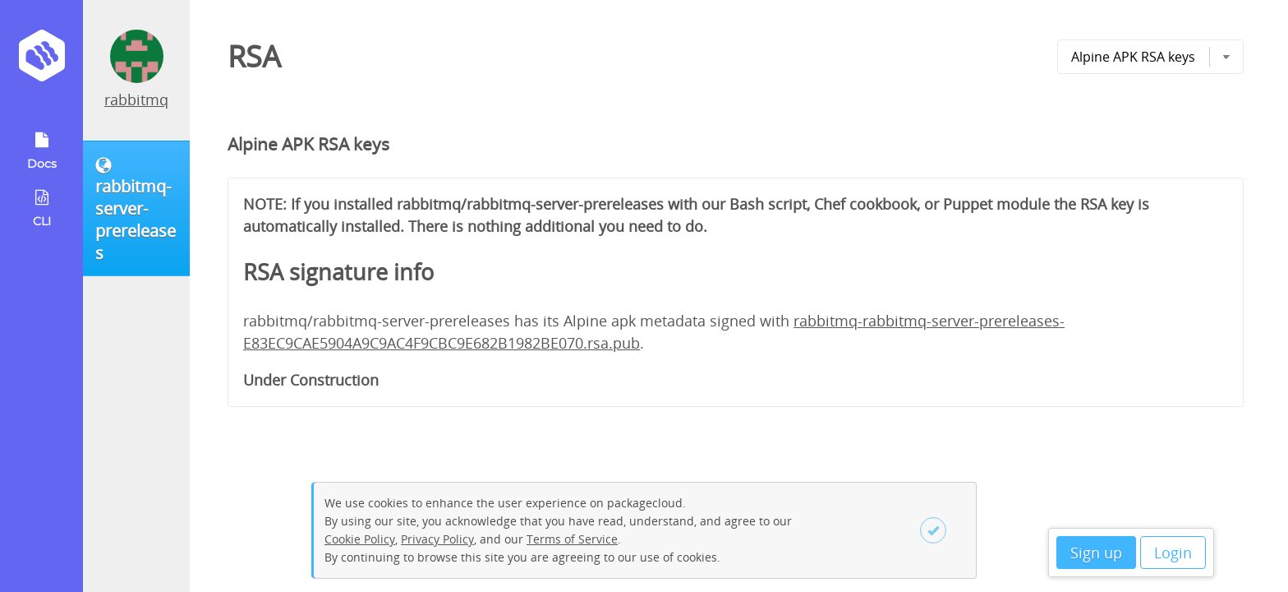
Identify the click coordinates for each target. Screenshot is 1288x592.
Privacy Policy (437, 539)
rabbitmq (136, 99)
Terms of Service (572, 539)
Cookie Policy (359, 539)
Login (1173, 552)
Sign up (1096, 552)
